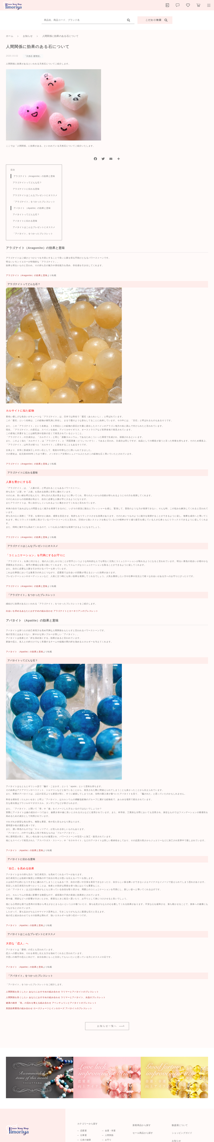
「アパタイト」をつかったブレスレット (33, 233)
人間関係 (109, 1135)
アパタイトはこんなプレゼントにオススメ (34, 227)
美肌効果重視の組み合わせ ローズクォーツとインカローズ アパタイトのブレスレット (49, 1008)
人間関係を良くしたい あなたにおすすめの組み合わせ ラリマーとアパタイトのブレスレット (52, 992)
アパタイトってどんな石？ (26, 214)
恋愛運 (83, 1130)
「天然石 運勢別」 (33, 56)
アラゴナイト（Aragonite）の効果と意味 (34, 176)
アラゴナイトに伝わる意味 (26, 189)
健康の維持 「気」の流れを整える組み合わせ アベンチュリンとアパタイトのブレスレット (51, 1003)
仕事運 (83, 1135)
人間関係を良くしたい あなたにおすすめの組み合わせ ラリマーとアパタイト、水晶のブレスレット (56, 997)
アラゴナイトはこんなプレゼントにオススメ (35, 195)
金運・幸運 (110, 1130)
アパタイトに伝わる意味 (25, 221)
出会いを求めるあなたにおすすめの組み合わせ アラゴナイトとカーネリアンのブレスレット (52, 611)
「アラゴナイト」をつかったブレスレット (34, 201)
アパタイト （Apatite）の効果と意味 (32, 208)
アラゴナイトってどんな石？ (27, 182)
